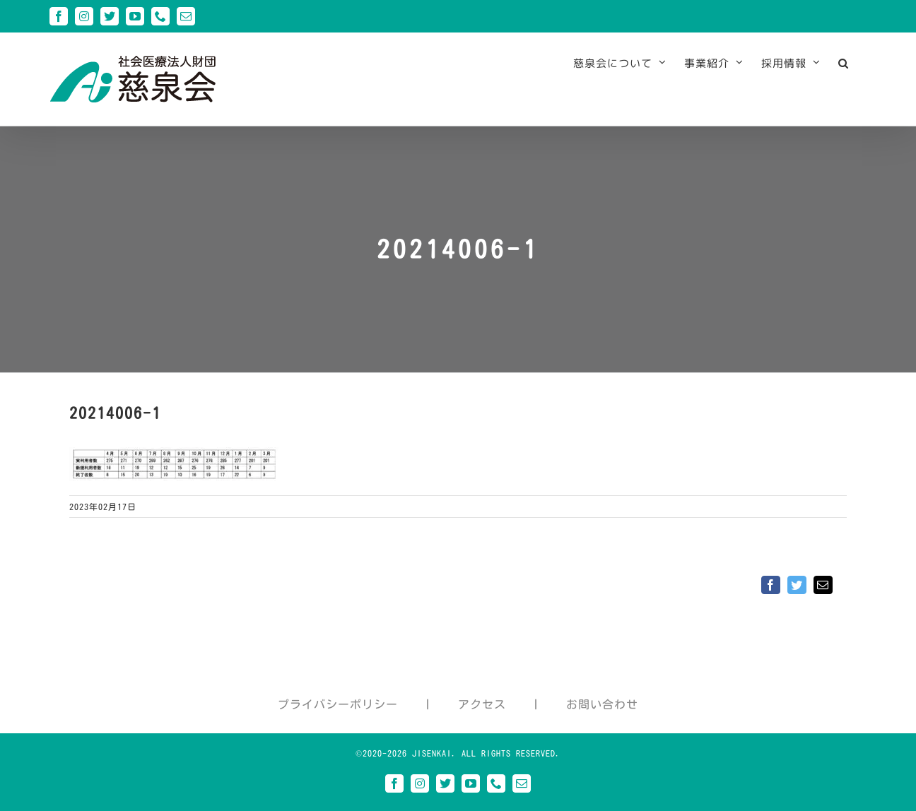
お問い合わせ (602, 704)
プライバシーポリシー (338, 704)
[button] (843, 63)
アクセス (482, 704)
